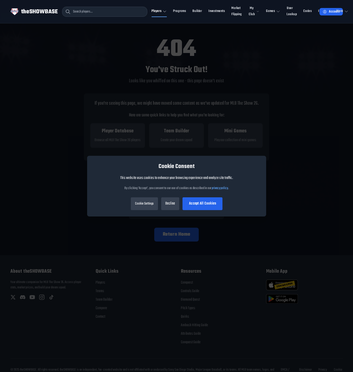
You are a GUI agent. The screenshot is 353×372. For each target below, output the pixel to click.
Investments (216, 11)
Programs (179, 11)
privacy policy (220, 188)
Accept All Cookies (202, 204)
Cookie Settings (144, 203)
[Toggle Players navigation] (159, 11)
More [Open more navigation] (342, 11)
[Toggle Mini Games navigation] (273, 11)
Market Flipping (236, 11)
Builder (197, 11)
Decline (170, 204)
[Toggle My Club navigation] (253, 11)
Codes (307, 11)
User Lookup (292, 11)
